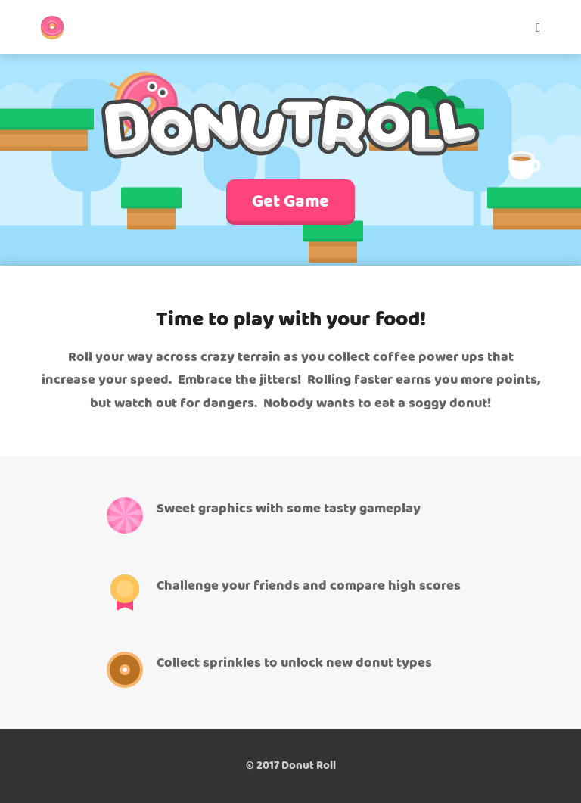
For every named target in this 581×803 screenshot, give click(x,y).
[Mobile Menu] (533, 27)
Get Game (290, 202)
